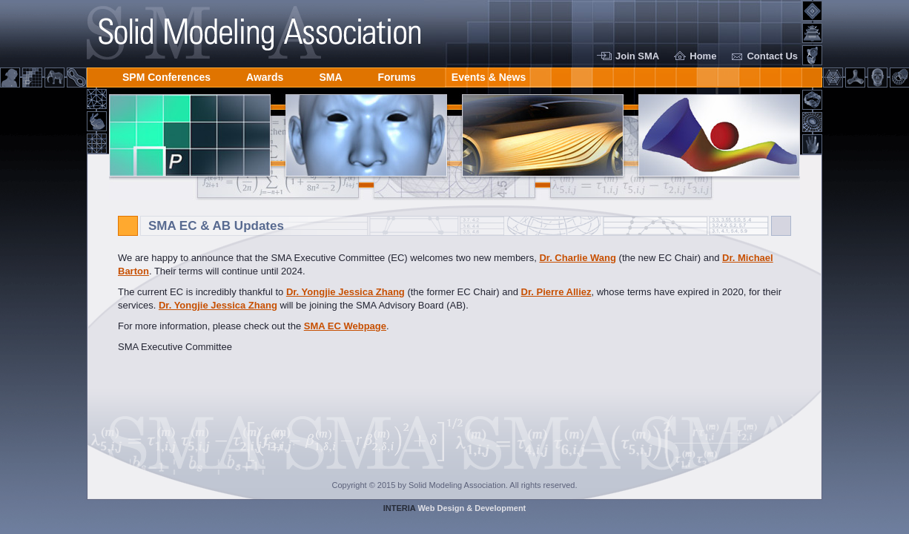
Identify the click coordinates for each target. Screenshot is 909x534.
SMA (330, 74)
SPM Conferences (166, 74)
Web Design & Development (454, 508)
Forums (397, 74)
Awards (264, 74)
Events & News (489, 74)
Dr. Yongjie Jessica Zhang (345, 291)
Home (703, 56)
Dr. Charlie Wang (577, 257)
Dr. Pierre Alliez (556, 291)
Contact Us (772, 56)
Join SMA (637, 56)
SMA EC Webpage (345, 326)
